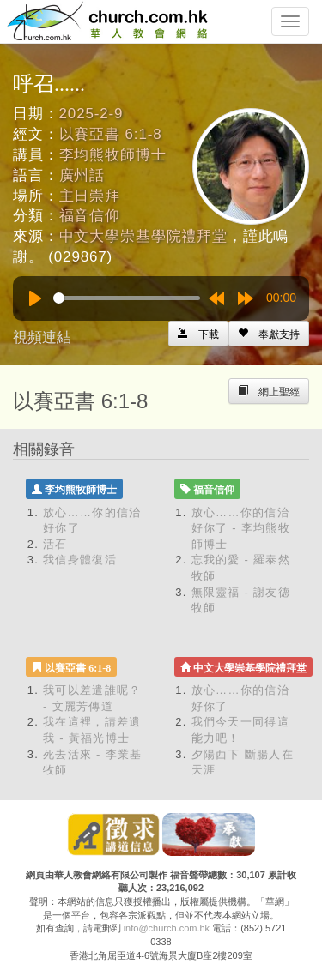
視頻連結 (42, 337)
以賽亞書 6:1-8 (110, 134)
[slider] (126, 298)
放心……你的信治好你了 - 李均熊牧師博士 (241, 528)
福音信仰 (89, 216)
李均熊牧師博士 (113, 155)
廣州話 (82, 175)
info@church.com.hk (167, 928)
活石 (55, 544)
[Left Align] (268, 333)
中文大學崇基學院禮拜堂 (143, 236)
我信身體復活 (80, 559)
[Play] (35, 298)
